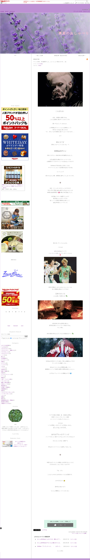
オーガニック (4, 360)
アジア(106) (40, 63)
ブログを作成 (80, 3)
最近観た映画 (4, 401)
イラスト (3, 368)
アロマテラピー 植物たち (7, 350)
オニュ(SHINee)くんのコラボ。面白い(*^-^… (49, 539)
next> (22, 325)
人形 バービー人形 (6, 379)
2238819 (85, 9)
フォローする (15, 434)
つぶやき (3, 347)
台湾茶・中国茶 (5, 387)
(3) (65, 61)
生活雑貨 (3, 358)
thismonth (15, 325)
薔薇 (2, 397)
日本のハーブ (4, 384)
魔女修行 (3, 385)
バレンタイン (4, 381)
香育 (2, 390)
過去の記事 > (81, 55)
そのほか (5, 2)
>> (68, 3)
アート (2, 376)
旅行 (2, 398)
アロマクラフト (5, 353)
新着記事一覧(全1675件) (60, 55)
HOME (2, 11)
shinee (2, 369)
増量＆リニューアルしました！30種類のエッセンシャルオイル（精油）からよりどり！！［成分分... (13, 186)
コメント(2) (73, 539)
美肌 (2, 361)
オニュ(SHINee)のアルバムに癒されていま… (49, 542)
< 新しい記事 (39, 55)
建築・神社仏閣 (5, 382)
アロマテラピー (5, 348)
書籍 (2, 377)
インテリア (4, 364)
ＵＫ (2, 366)
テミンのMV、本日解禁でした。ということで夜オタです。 (48, 61)
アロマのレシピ (5, 352)
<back (8, 325)
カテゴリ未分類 (5, 345)
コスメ (2, 395)
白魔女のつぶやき (5, 403)
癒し (2, 356)
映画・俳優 (4, 371)
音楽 (2, 372)
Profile (15, 406)
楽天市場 (87, 3)
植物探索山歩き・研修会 (7, 400)
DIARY (7, 11)
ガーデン (3, 363)
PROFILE (12, 11)
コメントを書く (83, 533)
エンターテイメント (6, 374)
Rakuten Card (15, 438)
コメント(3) (75, 533)
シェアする (44, 530)
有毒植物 (3, 389)
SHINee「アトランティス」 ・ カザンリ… (49, 546)
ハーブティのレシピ (6, 393)
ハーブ (2, 355)
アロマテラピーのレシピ (7, 392)
